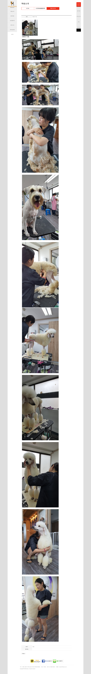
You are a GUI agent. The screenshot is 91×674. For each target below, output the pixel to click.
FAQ (78, 21)
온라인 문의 (79, 16)
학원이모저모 (53, 8)
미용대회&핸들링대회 (40, 8)
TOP (78, 30)
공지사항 (78, 10)
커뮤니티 (12, 25)
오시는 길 (78, 27)
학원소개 (12, 11)
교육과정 (12, 16)
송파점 (12, 34)
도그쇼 (27, 8)
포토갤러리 (12, 20)
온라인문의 (12, 29)
